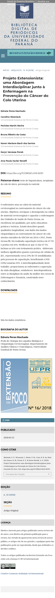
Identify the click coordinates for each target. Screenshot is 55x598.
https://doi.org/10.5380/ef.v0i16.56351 (24, 173)
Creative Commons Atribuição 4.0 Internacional (22, 573)
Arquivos (16, 70)
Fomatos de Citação (15, 474)
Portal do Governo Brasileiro (20, 1)
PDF (7, 420)
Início (6, 70)
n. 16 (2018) (28, 70)
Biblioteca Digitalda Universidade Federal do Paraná (24, 34)
